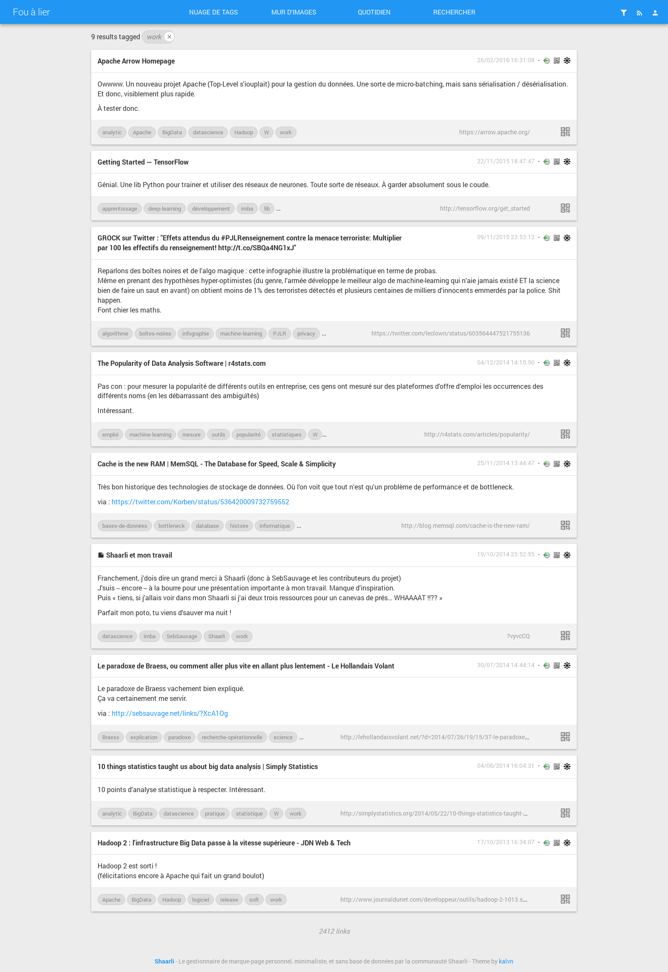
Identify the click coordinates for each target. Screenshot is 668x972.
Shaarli (216, 636)
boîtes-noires (155, 333)
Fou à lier (31, 12)
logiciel (200, 899)
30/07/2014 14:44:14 (506, 665)
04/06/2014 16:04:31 (506, 766)
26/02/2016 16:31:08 (506, 60)
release (229, 899)
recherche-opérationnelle (232, 737)
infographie (195, 333)
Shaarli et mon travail (135, 554)
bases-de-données (124, 525)
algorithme (115, 333)
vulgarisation (319, 737)
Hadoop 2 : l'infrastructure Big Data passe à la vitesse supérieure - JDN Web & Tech (224, 842)
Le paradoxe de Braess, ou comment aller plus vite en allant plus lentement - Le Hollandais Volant (246, 665)
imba (247, 208)
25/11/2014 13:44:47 (506, 463)
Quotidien (374, 12)
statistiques (287, 434)
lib (267, 208)
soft (254, 899)
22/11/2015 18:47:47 (506, 161)
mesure (191, 434)
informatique (274, 525)
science (283, 737)
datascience (208, 132)
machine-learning (301, 208)
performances (318, 525)
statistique (249, 813)
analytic (112, 132)
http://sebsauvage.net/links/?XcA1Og (170, 713)
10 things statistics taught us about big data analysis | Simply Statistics (208, 766)
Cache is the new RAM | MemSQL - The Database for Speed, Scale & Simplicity (217, 463)
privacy (306, 333)
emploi (110, 434)
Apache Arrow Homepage (136, 60)
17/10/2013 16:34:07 (506, 842)
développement (211, 208)
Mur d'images (293, 12)
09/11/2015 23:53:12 (506, 237)
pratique (215, 813)
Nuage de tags (213, 12)
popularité (248, 434)
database (207, 525)
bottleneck (171, 525)
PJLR (279, 333)
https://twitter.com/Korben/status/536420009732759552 (200, 501)
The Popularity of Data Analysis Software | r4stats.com (182, 363)
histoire (239, 525)
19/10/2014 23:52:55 (506, 554)
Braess (110, 737)
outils (218, 434)
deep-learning (164, 208)
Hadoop (243, 132)
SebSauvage (182, 636)
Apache (142, 132)
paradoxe (179, 737)
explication (143, 737)
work (160, 36)
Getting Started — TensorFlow (143, 161)
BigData (172, 132)
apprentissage (119, 208)
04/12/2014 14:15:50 (506, 362)
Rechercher (454, 12)
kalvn (506, 961)
